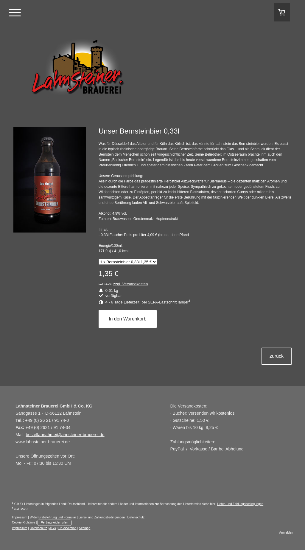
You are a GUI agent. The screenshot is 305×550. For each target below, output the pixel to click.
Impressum (19, 517)
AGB (52, 528)
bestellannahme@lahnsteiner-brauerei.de (65, 434)
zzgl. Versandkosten (130, 284)
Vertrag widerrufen (54, 522)
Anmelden (286, 532)
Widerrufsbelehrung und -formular (53, 517)
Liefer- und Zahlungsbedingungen (240, 504)
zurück (277, 356)
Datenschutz (136, 517)
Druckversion (67, 528)
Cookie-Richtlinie (23, 522)
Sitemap (84, 528)
